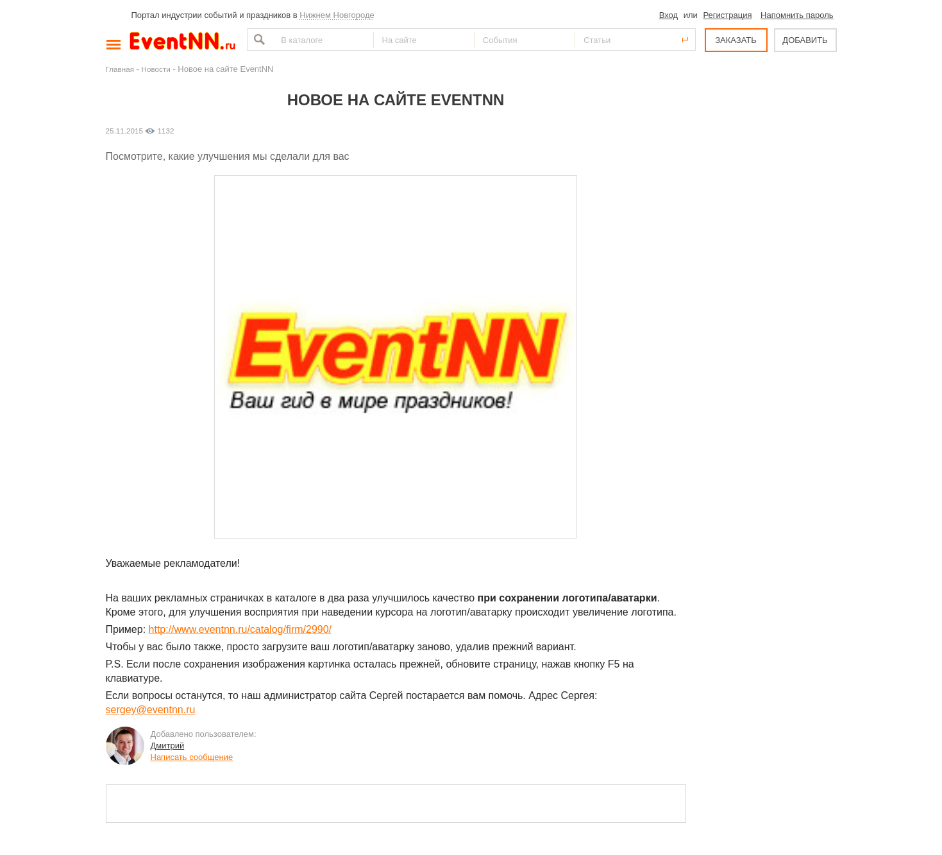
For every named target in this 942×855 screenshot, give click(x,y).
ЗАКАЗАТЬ (736, 40)
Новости (156, 69)
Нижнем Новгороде (336, 15)
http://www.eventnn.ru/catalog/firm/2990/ (240, 629)
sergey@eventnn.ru (151, 709)
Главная (120, 69)
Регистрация (727, 15)
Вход (668, 15)
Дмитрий (168, 745)
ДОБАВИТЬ (804, 40)
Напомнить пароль (797, 15)
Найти (258, 39)
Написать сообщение (192, 757)
